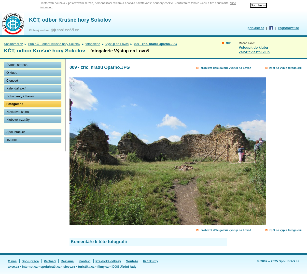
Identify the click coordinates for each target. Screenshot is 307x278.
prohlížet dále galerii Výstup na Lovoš (225, 67)
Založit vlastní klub (254, 52)
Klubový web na (40, 30)
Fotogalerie (14, 104)
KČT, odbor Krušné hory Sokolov (70, 20)
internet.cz (30, 266)
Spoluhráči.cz (13, 44)
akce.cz (13, 266)
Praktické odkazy (108, 261)
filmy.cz (103, 266)
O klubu (11, 72)
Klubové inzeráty (18, 119)
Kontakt (85, 261)
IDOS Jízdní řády (124, 266)
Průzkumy (150, 261)
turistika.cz (86, 266)
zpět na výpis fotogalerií (285, 67)
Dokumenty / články (20, 96)
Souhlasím (258, 5)
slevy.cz (69, 266)
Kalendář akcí (16, 88)
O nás (12, 261)
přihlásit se (256, 28)
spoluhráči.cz (51, 266)
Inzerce (11, 140)
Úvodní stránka (17, 65)
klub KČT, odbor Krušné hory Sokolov (54, 44)
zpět (228, 42)
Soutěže (132, 261)
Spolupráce (30, 261)
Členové (12, 80)
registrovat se (288, 28)
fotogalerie (92, 44)
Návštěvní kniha (17, 112)
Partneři (50, 261)
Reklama (67, 261)
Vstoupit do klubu (253, 47)
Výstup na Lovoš (117, 44)
